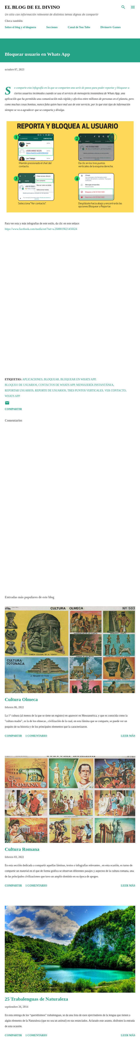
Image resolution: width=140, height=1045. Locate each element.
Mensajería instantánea (95, 384)
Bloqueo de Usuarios (21, 384)
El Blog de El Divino (32, 7)
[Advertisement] (70, 555)
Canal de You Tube (79, 27)
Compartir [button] (13, 409)
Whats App (12, 396)
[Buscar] (123, 7)
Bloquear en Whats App (78, 379)
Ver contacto (115, 390)
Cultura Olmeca (21, 699)
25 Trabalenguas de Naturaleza (36, 999)
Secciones (52, 27)
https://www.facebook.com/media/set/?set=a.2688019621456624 (41, 229)
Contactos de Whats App (57, 384)
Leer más (128, 735)
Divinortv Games (110, 27)
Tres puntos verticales (85, 390)
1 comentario (36, 735)
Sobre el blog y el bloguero (20, 27)
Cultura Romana (22, 849)
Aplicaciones (32, 379)
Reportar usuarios (19, 390)
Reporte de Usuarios (50, 390)
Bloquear (51, 379)
